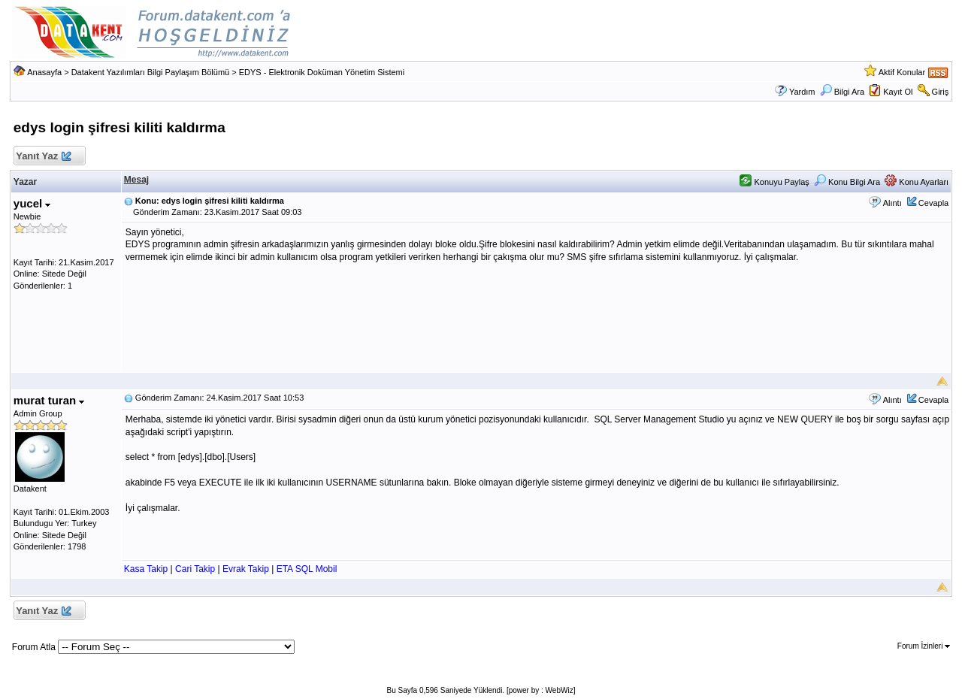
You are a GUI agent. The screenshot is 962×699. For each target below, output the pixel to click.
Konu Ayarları (916, 181)
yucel (32, 203)
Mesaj (136, 179)
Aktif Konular (902, 72)
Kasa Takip (146, 569)
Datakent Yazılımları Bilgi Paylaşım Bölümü (150, 72)
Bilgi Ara (842, 91)
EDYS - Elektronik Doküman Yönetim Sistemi (322, 72)
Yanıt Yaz (43, 156)
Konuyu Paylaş (774, 181)
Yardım (802, 91)
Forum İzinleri (923, 646)
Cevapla (933, 202)
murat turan (49, 400)
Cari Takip (195, 569)
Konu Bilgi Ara (847, 181)
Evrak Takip (245, 569)
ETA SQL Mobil (307, 569)
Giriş (940, 91)
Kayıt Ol (897, 91)
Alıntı (892, 202)
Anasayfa (44, 72)
